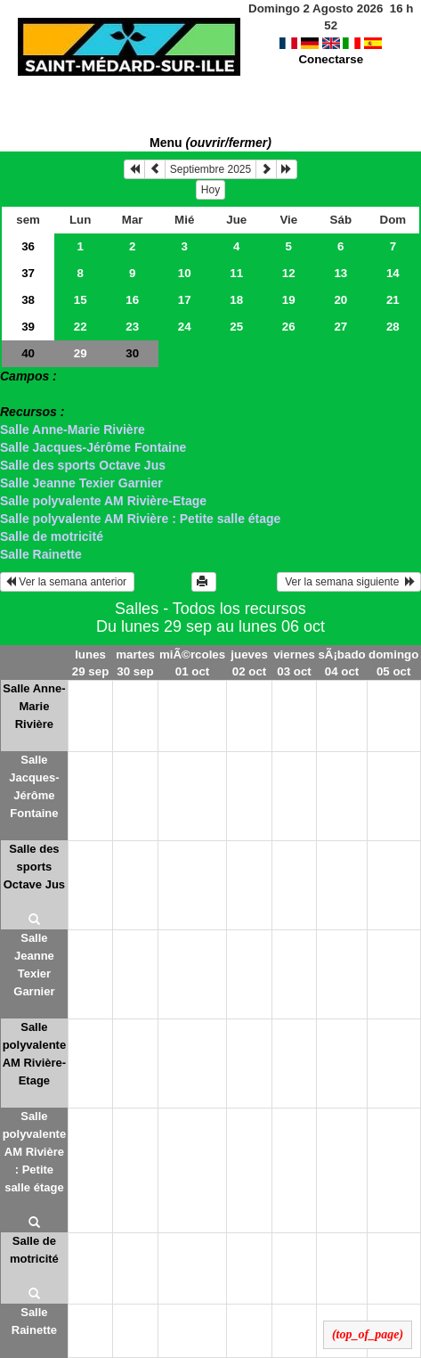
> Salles (23, 394)
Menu (210, 142)
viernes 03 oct (294, 663)
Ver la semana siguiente (349, 582)
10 (184, 273)
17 (184, 300)
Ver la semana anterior (67, 582)
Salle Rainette (41, 554)
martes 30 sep (135, 663)
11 (236, 273)
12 (289, 273)
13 (340, 273)
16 (132, 300)
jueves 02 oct (249, 663)
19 (289, 300)
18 (236, 300)
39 (28, 326)
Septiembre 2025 (210, 169)
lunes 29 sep (90, 663)
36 (28, 246)
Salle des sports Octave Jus (83, 465)
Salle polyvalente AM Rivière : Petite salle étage (140, 518)
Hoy (210, 190)
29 (80, 353)
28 (393, 326)
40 (28, 353)
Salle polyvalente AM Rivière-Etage (103, 501)
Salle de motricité (51, 536)
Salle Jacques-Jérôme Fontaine (93, 447)
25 (236, 326)
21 (393, 300)
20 (340, 300)
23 (132, 326)
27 (340, 326)
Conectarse (330, 42)
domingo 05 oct (393, 663)
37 (28, 273)
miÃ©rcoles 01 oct (192, 663)
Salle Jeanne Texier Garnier (81, 483)
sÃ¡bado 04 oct (341, 663)
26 (289, 326)
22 (80, 326)
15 (80, 300)
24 (184, 326)
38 (28, 300)
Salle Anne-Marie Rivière (72, 429)
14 (393, 273)
